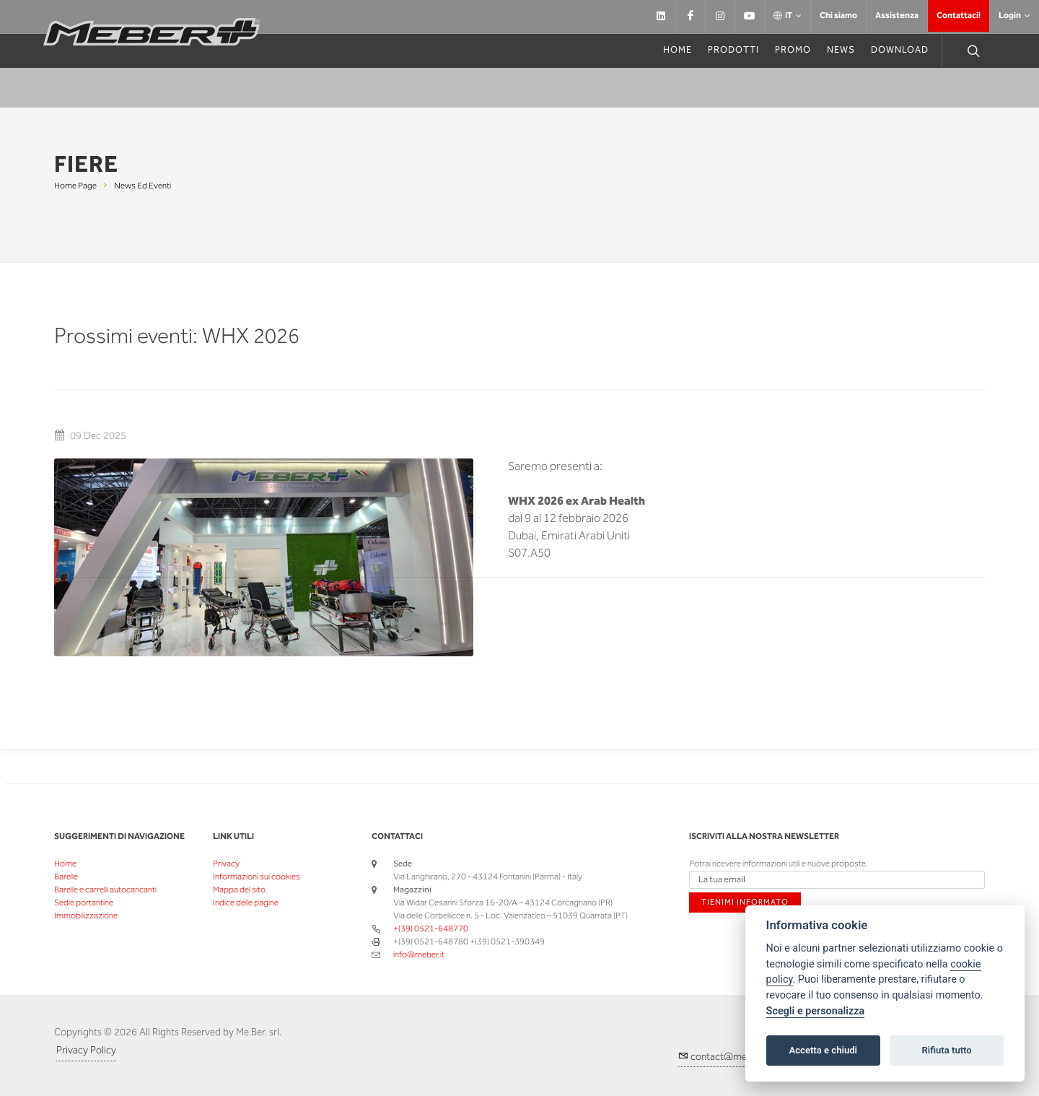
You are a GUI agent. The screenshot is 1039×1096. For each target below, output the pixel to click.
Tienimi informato (739, 902)
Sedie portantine (83, 903)
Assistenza (897, 15)
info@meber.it (418, 955)
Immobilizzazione (86, 916)
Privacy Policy (86, 1050)
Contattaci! (959, 15)
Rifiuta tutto (946, 1050)
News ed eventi (142, 186)
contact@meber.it (723, 1056)
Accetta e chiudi (823, 1050)
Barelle (66, 877)
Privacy (226, 864)
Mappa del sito (239, 890)
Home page (75, 186)
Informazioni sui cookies (256, 877)
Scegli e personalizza (815, 1011)
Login (1014, 16)
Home (65, 864)
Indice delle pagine (246, 903)
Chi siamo (838, 15)
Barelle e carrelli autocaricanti (105, 890)
